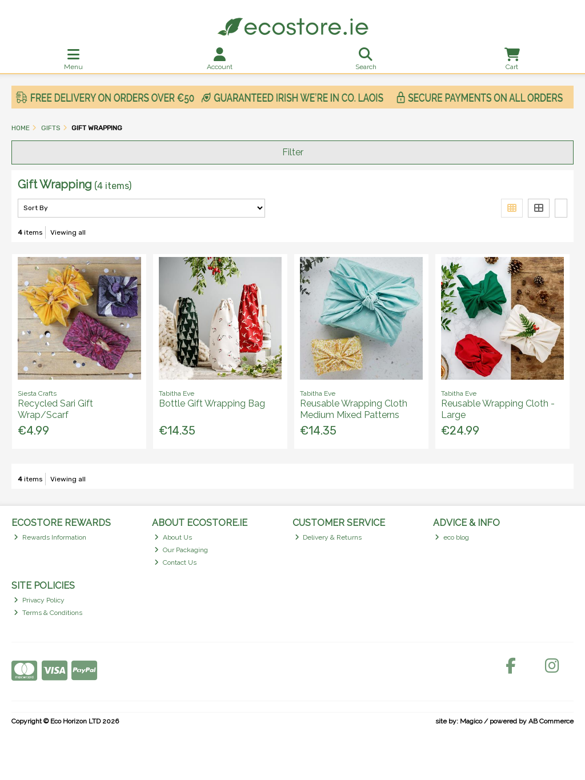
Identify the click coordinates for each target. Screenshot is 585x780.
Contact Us (175, 562)
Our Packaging (181, 550)
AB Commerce (551, 721)
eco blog (452, 537)
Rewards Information (50, 537)
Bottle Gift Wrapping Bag (212, 403)
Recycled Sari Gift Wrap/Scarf (55, 409)
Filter (292, 152)
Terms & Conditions (48, 613)
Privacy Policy (39, 600)
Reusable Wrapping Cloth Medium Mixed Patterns (353, 409)
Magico (471, 721)
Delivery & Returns (328, 537)
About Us (173, 537)
